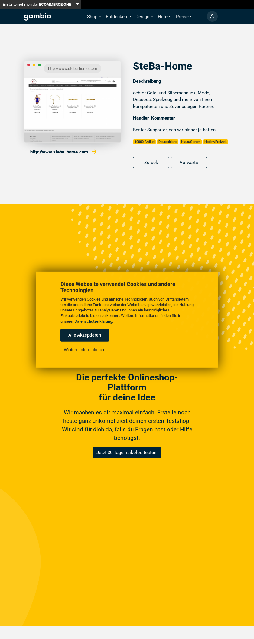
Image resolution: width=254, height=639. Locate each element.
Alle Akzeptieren (84, 335)
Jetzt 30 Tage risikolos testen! (127, 452)
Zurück (151, 162)
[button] (94, 17)
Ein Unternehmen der (37, 4)
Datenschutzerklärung (93, 321)
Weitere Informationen (84, 349)
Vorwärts (189, 162)
